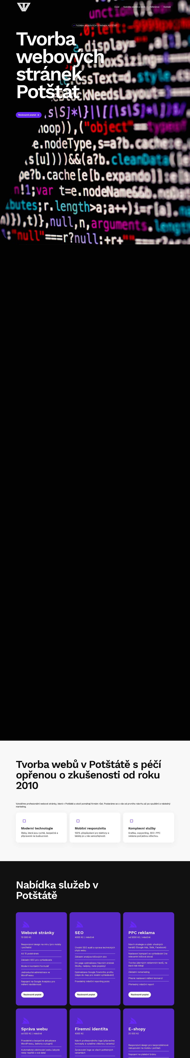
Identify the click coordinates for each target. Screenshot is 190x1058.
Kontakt (167, 7)
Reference (154, 7)
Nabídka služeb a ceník (134, 7)
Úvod (116, 7)
